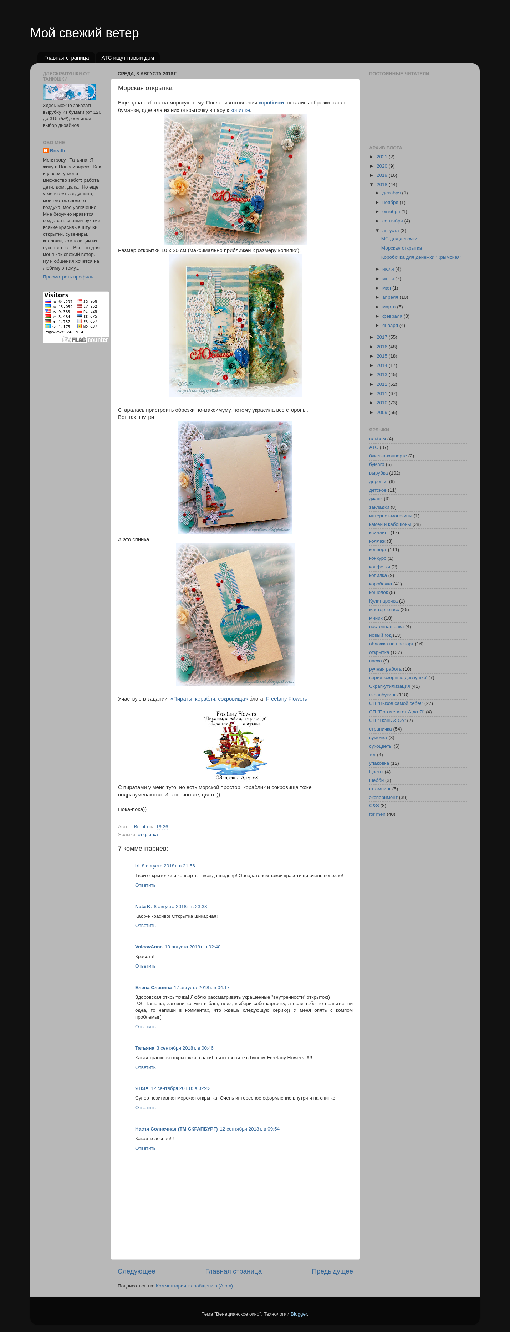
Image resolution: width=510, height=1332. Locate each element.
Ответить (145, 885)
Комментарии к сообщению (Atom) (194, 1286)
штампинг (380, 788)
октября (391, 211)
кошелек (378, 592)
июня (388, 278)
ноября (390, 202)
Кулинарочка (383, 601)
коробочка (380, 583)
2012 (383, 384)
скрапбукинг (382, 694)
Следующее (136, 1271)
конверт (378, 549)
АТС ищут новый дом (127, 58)
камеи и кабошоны (390, 524)
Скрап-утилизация (389, 686)
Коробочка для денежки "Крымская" (421, 257)
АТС (373, 447)
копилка (378, 575)
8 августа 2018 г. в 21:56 (168, 866)
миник (376, 618)
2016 (383, 346)
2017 (383, 337)
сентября (393, 221)
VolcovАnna (149, 946)
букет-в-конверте (388, 455)
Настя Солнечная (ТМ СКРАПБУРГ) (176, 1129)
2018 (383, 184)
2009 (383, 412)
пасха (375, 661)
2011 (383, 393)
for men (377, 814)
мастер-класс (384, 609)
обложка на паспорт (391, 643)
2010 (383, 402)
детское (378, 490)
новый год (380, 635)
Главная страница (66, 58)
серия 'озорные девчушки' (398, 677)
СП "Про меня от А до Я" (396, 711)
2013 (383, 374)
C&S (374, 805)
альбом (377, 438)
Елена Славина (153, 987)
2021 (383, 156)
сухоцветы (380, 746)
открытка (148, 834)
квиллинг (379, 532)
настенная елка (386, 626)
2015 (383, 356)
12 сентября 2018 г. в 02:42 (181, 1088)
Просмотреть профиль (68, 277)
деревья (378, 481)
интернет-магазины (390, 515)
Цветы (376, 771)
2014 (383, 365)
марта (389, 306)
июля (388, 269)
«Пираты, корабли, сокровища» (209, 699)
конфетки (379, 566)
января (390, 325)
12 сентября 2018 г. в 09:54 (250, 1129)
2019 (383, 175)
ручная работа (385, 669)
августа (391, 230)
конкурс (377, 558)
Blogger (299, 1314)
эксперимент (383, 797)
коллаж (377, 541)
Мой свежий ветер (84, 33)
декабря (392, 192)
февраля (393, 316)
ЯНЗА (142, 1088)
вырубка (378, 473)
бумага (376, 464)
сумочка (378, 737)
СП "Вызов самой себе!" (396, 703)
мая (387, 288)
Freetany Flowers (286, 699)
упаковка (379, 763)
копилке (239, 110)
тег (372, 754)
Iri (137, 866)
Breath (57, 150)
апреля (390, 297)
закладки (379, 507)
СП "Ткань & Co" (387, 720)
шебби (376, 780)
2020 (383, 166)
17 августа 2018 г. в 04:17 (201, 987)
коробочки (271, 103)
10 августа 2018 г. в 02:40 (192, 946)
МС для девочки (399, 238)
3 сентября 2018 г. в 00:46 (185, 1048)
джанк (376, 498)
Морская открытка (401, 248)
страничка (380, 729)
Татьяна (144, 1048)
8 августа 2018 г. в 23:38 (180, 906)
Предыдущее (332, 1271)
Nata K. (143, 906)
